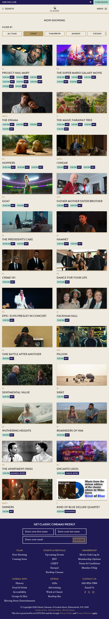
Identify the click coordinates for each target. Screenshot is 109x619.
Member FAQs (89, 568)
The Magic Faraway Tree (74, 120)
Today (33, 33)
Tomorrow (55, 33)
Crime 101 (8, 277)
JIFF (54, 559)
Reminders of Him (70, 430)
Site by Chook (68, 610)
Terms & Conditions (89, 564)
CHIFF (54, 564)
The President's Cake (17, 239)
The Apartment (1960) (17, 469)
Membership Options (89, 559)
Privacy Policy (54, 610)
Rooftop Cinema (54, 572)
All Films (12, 33)
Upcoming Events (54, 555)
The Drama (10, 120)
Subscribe (79, 540)
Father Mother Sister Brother (79, 201)
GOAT (6, 201)
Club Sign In (101, 2)
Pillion (62, 354)
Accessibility (19, 592)
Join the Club (9, 2)
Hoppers (8, 163)
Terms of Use (41, 610)
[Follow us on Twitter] (89, 592)
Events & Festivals (55, 550)
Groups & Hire (19, 596)
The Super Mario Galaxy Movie (79, 73)
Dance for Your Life (72, 277)
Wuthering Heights (16, 430)
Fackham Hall (67, 316)
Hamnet (62, 239)
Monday (76, 33)
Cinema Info (19, 579)
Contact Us (89, 579)
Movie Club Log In (89, 555)
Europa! (54, 568)
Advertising (54, 588)
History (20, 583)
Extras (54, 579)
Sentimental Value (16, 392)
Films (19, 550)
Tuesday (97, 33)
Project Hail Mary (15, 73)
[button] (106, 33)
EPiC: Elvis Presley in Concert (24, 316)
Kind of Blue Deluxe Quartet (78, 507)
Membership (89, 550)
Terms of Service (84, 613)
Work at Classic (54, 592)
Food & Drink (19, 588)
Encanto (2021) (67, 469)
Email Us (89, 588)
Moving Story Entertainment (19, 601)
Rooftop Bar (54, 596)
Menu (102, 9)
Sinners (8, 507)
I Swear (62, 163)
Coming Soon (19, 559)
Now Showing (19, 555)
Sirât (60, 392)
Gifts (54, 583)
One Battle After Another (21, 354)
